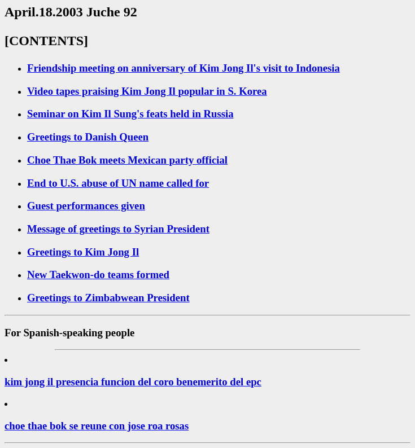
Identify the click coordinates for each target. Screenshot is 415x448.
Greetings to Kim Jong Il (83, 252)
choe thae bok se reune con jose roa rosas (97, 426)
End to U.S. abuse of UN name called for (118, 183)
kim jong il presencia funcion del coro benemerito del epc (133, 382)
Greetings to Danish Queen (87, 137)
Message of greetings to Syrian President (118, 229)
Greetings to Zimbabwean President (108, 298)
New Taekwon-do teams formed (98, 274)
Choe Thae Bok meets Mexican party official (127, 160)
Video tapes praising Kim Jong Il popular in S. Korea (147, 91)
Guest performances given (86, 206)
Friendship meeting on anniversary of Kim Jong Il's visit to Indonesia (183, 68)
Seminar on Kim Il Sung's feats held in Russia (130, 114)
